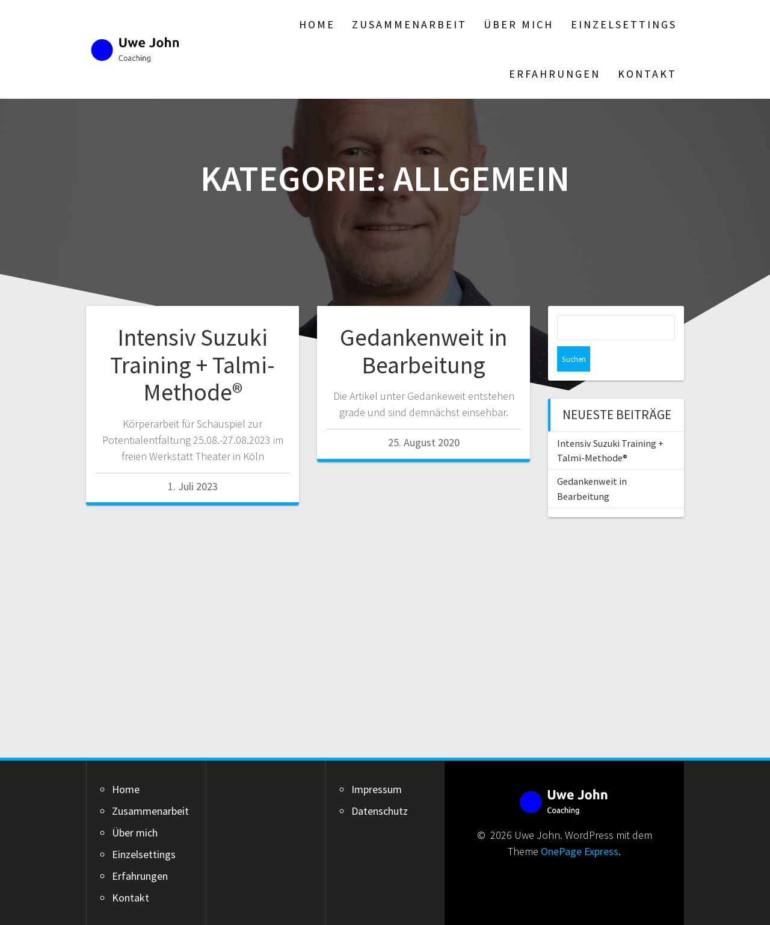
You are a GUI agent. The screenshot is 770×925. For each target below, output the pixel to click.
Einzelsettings (624, 24)
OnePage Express (579, 851)
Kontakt (647, 74)
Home (317, 24)
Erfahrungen (554, 74)
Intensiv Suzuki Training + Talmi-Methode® (192, 364)
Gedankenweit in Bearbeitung (423, 351)
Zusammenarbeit (409, 24)
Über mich (518, 24)
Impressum (376, 789)
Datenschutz (379, 811)
